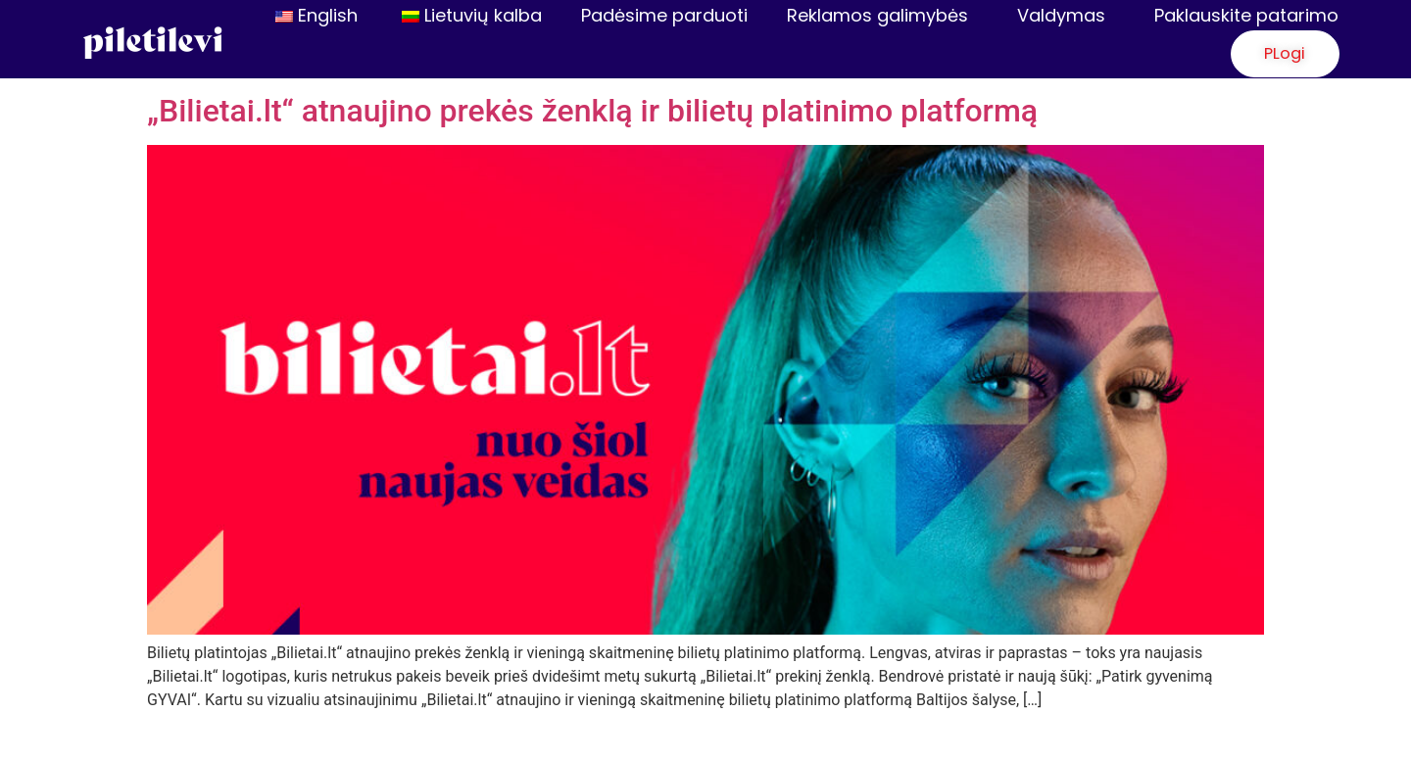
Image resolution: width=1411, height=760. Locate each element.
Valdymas (1066, 14)
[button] (1266, 54)
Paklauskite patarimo (1246, 14)
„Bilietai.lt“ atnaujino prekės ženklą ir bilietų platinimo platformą (592, 112)
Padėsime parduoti (664, 14)
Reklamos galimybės (882, 14)
